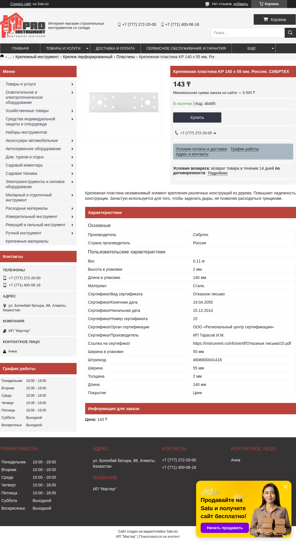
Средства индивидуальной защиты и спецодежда (30, 121)
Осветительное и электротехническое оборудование (24, 97)
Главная (20, 48)
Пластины (125, 56)
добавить (241, 4)
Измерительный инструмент (32, 216)
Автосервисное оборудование (33, 148)
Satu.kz (172, 531)
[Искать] (290, 33)
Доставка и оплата (115, 48)
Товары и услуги (63, 48)
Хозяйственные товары (27, 110)
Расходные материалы (27, 208)
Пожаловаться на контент (159, 537)
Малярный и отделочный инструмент (29, 197)
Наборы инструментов (26, 132)
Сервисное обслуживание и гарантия (186, 48)
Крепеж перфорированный (87, 56)
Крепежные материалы (27, 241)
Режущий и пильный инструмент (36, 224)
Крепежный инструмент (37, 56)
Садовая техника (21, 173)
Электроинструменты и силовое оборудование (35, 184)
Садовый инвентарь (24, 165)
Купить (197, 117)
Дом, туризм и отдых (25, 157)
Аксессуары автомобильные (32, 140)
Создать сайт (21, 4)
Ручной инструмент (23, 233)
